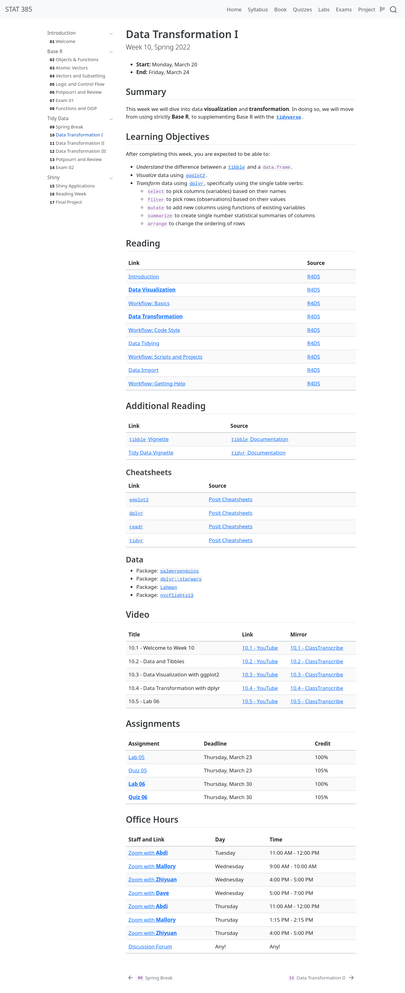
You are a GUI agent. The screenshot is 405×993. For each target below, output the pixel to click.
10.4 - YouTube (260, 688)
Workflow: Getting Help (156, 383)
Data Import (143, 369)
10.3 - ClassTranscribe (316, 674)
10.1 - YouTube (260, 647)
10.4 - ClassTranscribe (316, 688)
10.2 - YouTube (260, 661)
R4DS (313, 276)
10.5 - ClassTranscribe (316, 701)
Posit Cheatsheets (230, 499)
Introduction (143, 276)
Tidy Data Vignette (150, 452)
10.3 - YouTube (260, 674)
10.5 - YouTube (260, 701)
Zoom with (148, 852)
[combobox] (393, 9)
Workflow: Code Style (154, 329)
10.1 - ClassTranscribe (316, 647)
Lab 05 (136, 757)
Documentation (259, 439)
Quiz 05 (137, 770)
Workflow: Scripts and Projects (165, 356)
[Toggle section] (110, 33)
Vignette (148, 439)
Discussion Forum (150, 946)
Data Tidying (143, 343)
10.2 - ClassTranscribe (316, 661)
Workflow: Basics (149, 303)
